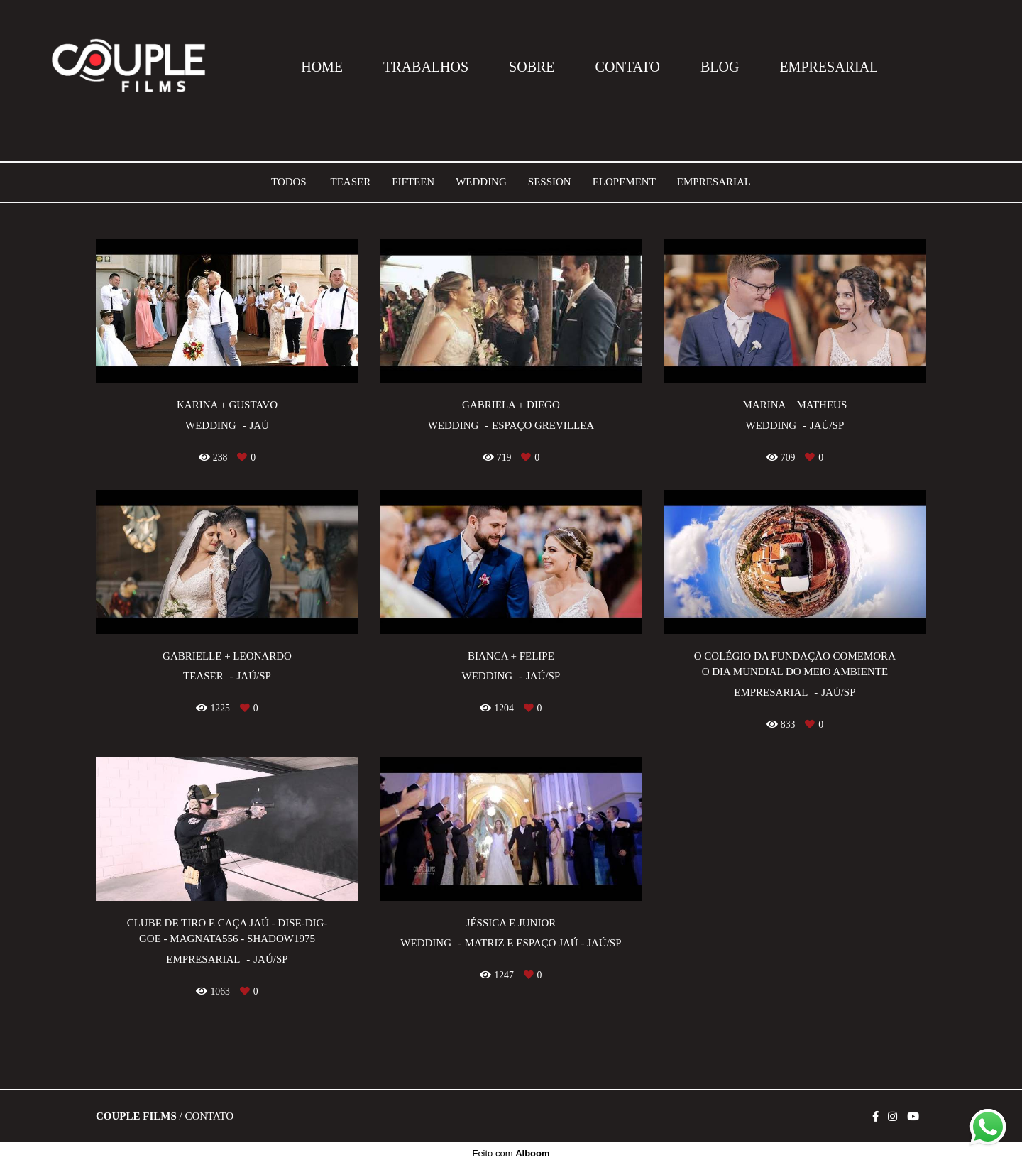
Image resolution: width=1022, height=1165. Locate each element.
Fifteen (413, 182)
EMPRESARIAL (828, 67)
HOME (322, 67)
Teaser (350, 182)
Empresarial (714, 182)
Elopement (624, 182)
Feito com (510, 1153)
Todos (289, 182)
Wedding (481, 182)
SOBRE (531, 67)
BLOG (719, 67)
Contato (209, 1116)
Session (549, 182)
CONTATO (627, 67)
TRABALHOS (425, 67)
